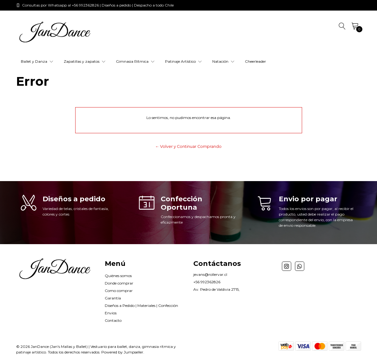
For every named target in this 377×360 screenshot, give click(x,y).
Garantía (113, 298)
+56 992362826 (206, 282)
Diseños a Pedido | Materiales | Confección (141, 305)
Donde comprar (119, 283)
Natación (223, 61)
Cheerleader (255, 61)
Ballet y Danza (37, 61)
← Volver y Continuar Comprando (188, 146)
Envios (111, 313)
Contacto (113, 320)
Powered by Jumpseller (122, 352)
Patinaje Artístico (183, 61)
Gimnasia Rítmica (135, 61)
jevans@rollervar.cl (210, 274)
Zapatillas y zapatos (84, 61)
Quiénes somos (118, 275)
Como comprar (119, 290)
